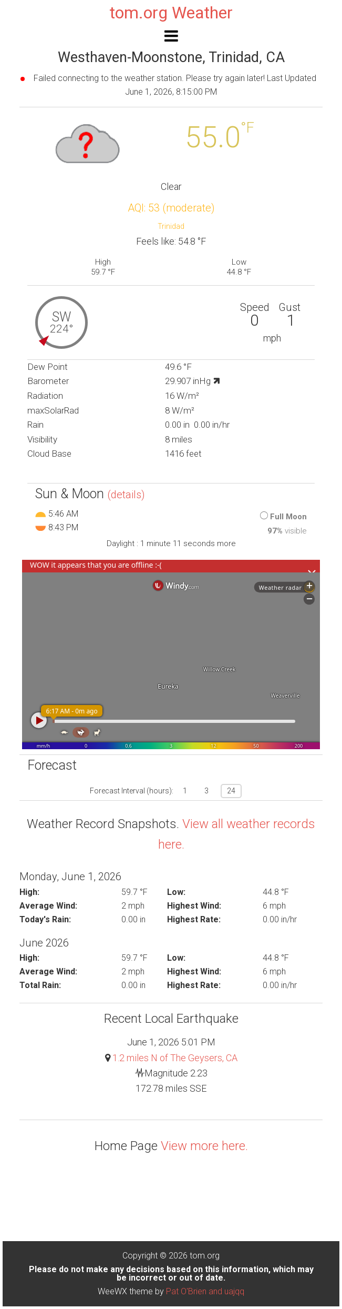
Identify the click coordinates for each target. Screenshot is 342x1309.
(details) (126, 494)
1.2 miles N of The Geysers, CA (174, 1057)
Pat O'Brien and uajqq (205, 1291)
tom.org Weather (171, 13)
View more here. (204, 1146)
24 (231, 791)
